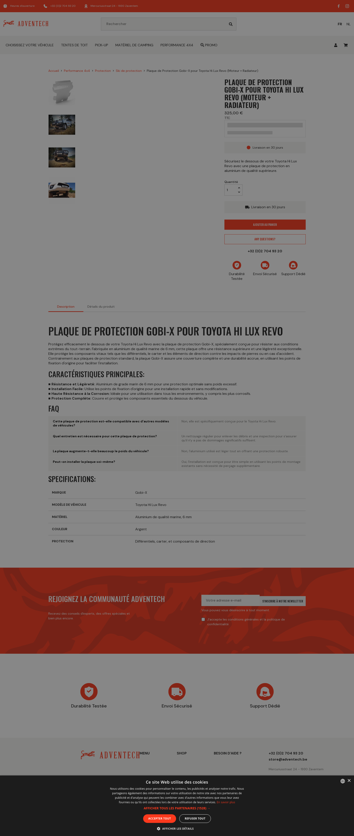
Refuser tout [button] (195, 818)
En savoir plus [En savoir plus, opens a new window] (226, 802)
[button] (177, 808)
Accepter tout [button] (159, 818)
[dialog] (177, 418)
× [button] (349, 780)
